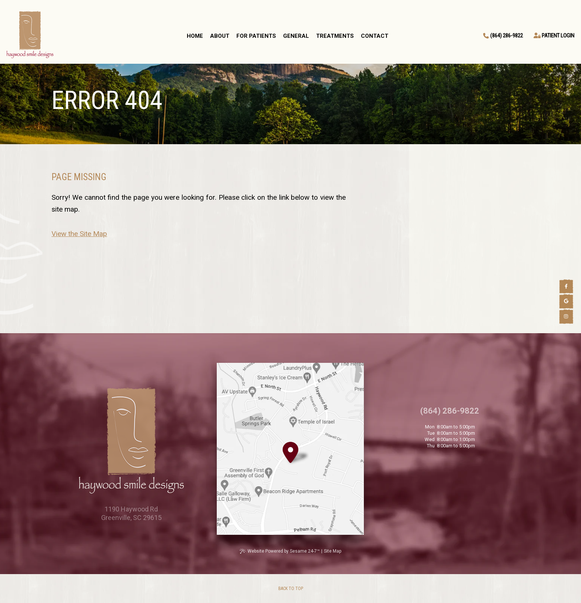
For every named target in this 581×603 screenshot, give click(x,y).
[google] (566, 301)
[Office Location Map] (290, 449)
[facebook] (566, 286)
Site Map (332, 551)
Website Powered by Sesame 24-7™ (284, 551)
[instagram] (566, 316)
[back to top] (290, 588)
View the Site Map (79, 233)
